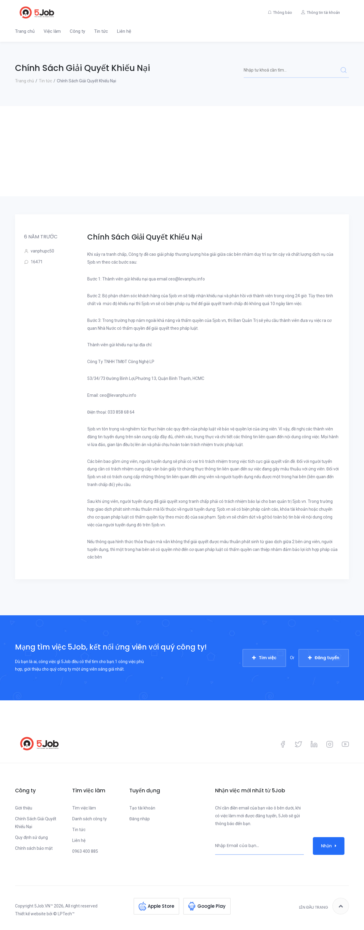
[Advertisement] (182, 151)
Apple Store (161, 906)
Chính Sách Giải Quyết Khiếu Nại (35, 822)
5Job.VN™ (43, 906)
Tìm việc (267, 658)
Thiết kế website (30, 913)
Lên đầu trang (324, 906)
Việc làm (52, 31)
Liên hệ (124, 31)
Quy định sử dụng (31, 837)
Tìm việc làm (84, 808)
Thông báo (282, 12)
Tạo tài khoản (142, 808)
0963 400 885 (85, 851)
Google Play (211, 906)
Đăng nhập (139, 818)
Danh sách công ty (89, 818)
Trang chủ (25, 31)
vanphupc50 (39, 251)
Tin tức (101, 31)
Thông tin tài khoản (323, 12)
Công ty (77, 31)
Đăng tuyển (327, 658)
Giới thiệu (23, 808)
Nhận (328, 846)
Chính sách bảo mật (34, 848)
